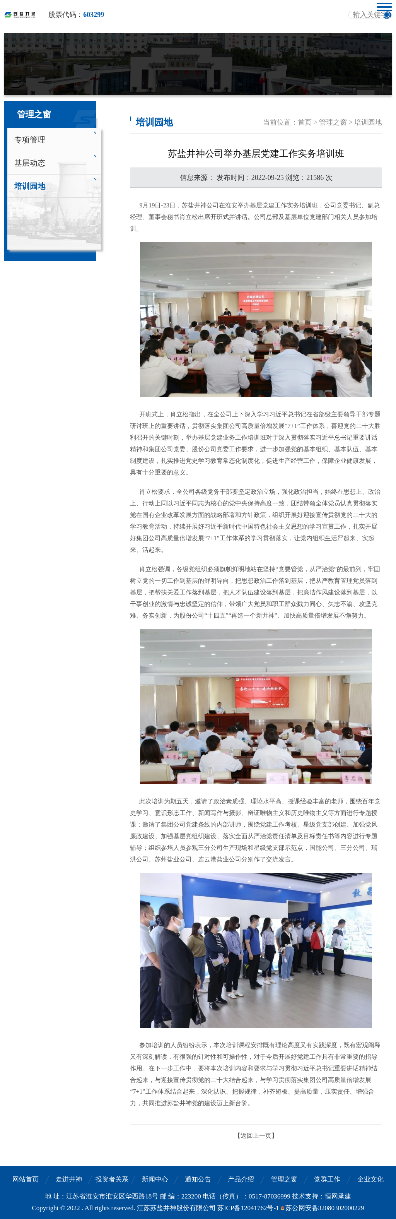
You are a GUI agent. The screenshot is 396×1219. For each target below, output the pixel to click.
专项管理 (29, 139)
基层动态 (29, 163)
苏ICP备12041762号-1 (248, 1208)
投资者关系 (112, 1179)
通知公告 (198, 1179)
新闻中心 (155, 1179)
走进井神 (69, 1179)
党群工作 (327, 1179)
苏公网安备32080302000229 (324, 1208)
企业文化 (370, 1179)
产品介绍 (241, 1179)
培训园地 (29, 186)
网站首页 (25, 1179)
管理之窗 (284, 1179)
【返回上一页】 (256, 1135)
